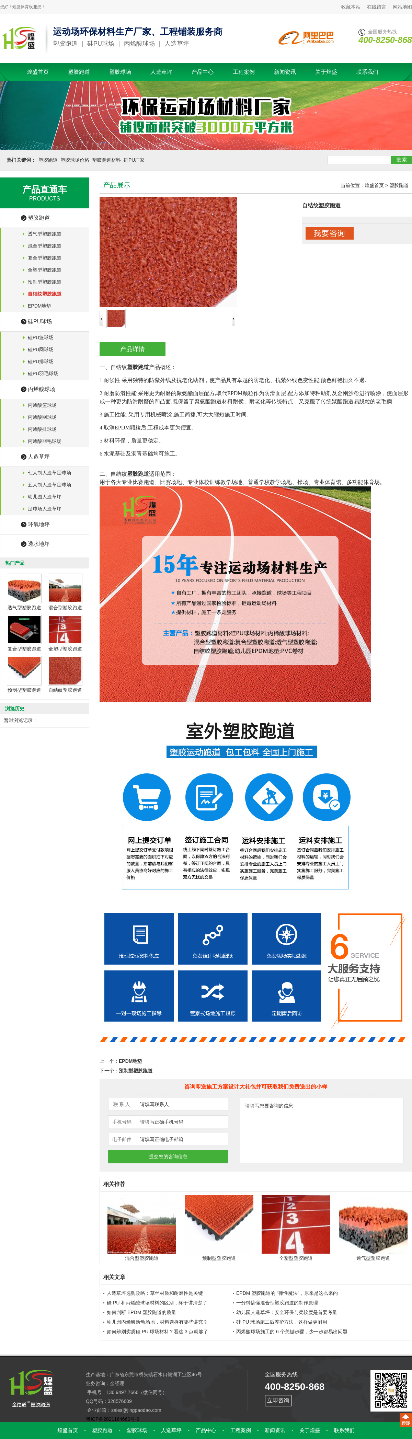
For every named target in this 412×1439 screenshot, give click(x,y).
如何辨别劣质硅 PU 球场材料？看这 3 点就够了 (157, 1331)
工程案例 (244, 72)
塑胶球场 (120, 72)
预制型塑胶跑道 (44, 282)
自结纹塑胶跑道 (65, 690)
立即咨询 (278, 1400)
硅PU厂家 (134, 160)
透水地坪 (39, 544)
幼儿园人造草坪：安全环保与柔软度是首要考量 (286, 1312)
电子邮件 (121, 1139)
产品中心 (203, 72)
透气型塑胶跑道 (44, 234)
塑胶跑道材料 (106, 160)
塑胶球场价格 (74, 160)
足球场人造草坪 (44, 508)
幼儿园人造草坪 (44, 496)
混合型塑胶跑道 (44, 246)
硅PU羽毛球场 (43, 373)
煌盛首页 (38, 72)
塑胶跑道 (79, 72)
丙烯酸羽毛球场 (44, 441)
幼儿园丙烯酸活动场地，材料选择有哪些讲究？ (157, 1322)
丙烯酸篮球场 (42, 405)
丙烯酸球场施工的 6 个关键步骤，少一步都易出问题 (291, 1331)
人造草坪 (161, 72)
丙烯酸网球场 (42, 417)
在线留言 (376, 7)
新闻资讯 (285, 72)
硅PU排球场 (41, 361)
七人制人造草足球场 (49, 472)
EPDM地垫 (39, 306)
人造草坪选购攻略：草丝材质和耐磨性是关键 (155, 1293)
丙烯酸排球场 (42, 429)
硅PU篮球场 (41, 337)
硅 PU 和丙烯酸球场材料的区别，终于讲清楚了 (157, 1302)
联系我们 (367, 72)
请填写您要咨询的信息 (321, 1130)
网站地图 (402, 7)
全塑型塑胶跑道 (44, 270)
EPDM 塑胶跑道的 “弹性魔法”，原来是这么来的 (287, 1293)
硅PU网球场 (41, 349)
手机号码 (121, 1122)
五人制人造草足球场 (49, 484)
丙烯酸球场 (41, 389)
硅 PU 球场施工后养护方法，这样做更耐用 (281, 1322)
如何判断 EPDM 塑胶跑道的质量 (141, 1312)
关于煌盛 (326, 72)
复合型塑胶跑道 (44, 258)
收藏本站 (350, 7)
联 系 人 (121, 1104)
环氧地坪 (39, 524)
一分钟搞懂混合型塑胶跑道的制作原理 (277, 1302)
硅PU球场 (40, 321)
